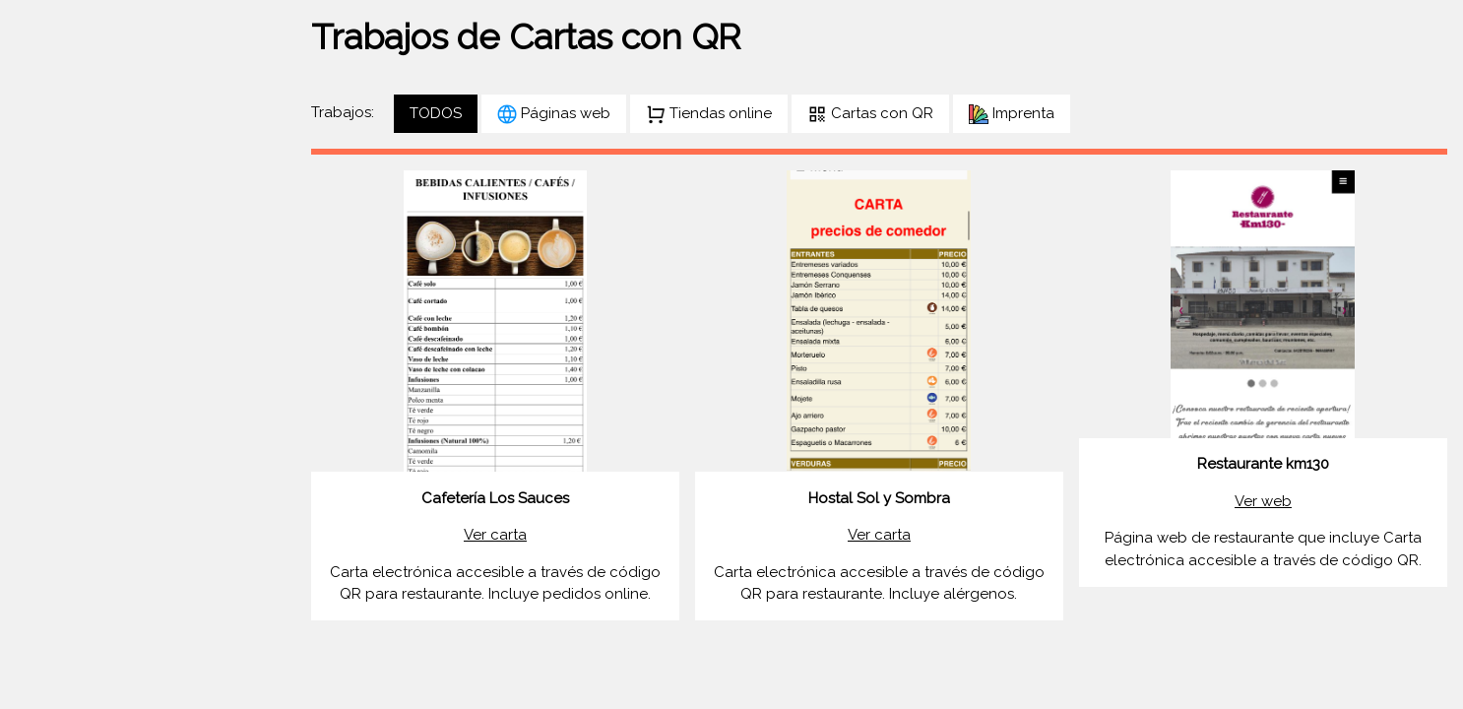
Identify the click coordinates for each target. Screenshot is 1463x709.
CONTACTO (66, 426)
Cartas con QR (870, 114)
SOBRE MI (59, 350)
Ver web (1263, 501)
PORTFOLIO (66, 313)
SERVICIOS (62, 389)
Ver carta (495, 535)
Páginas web (553, 114)
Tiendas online (709, 114)
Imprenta (1011, 114)
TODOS (436, 113)
